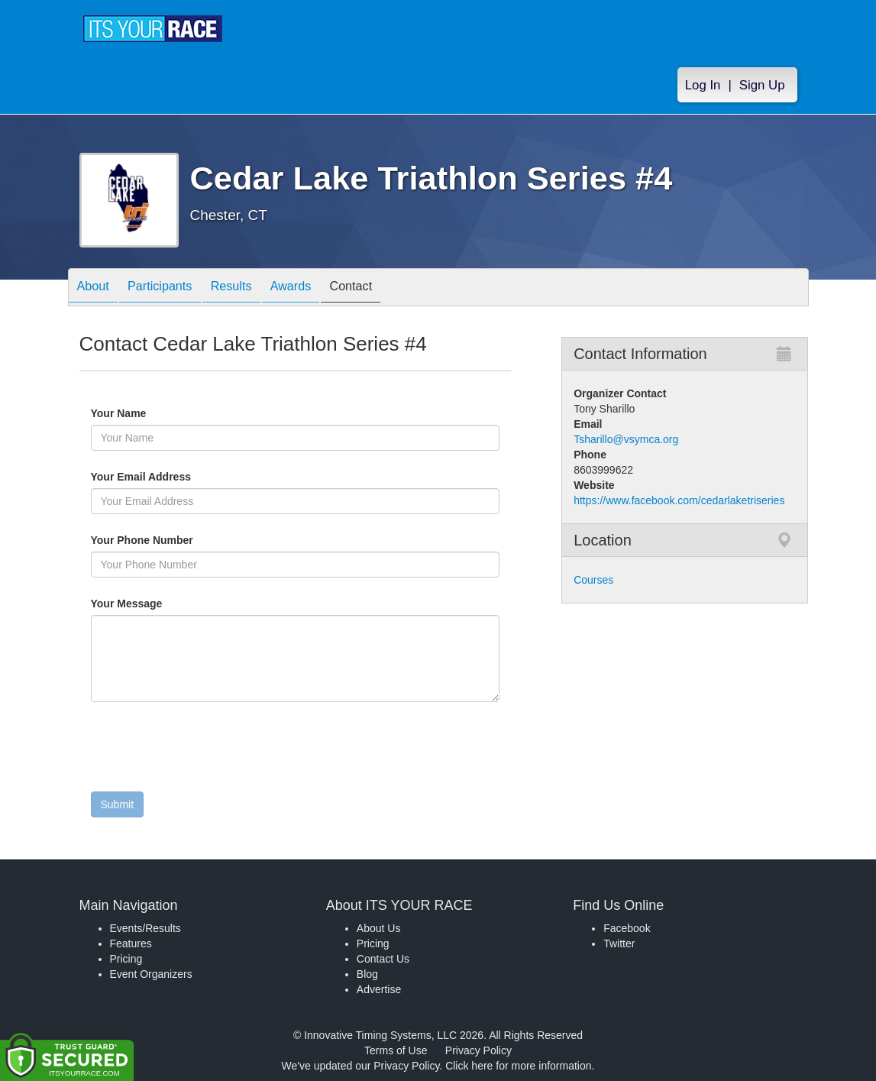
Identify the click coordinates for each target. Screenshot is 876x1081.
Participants (171, 288)
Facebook (626, 928)
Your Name (145, 413)
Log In (703, 85)
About (97, 288)
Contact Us (383, 959)
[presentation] (207, 750)
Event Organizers (151, 974)
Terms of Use (395, 1050)
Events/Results (145, 928)
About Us (379, 928)
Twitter (619, 943)
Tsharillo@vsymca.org (626, 439)
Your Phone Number (142, 540)
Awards (317, 288)
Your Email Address (200, 477)
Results (250, 288)
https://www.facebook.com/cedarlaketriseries (679, 500)
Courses (593, 580)
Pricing (126, 959)
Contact (386, 288)
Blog (367, 974)
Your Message (153, 603)
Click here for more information (518, 1066)
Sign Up (762, 85)
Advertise (379, 989)
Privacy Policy (478, 1050)
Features (131, 943)
